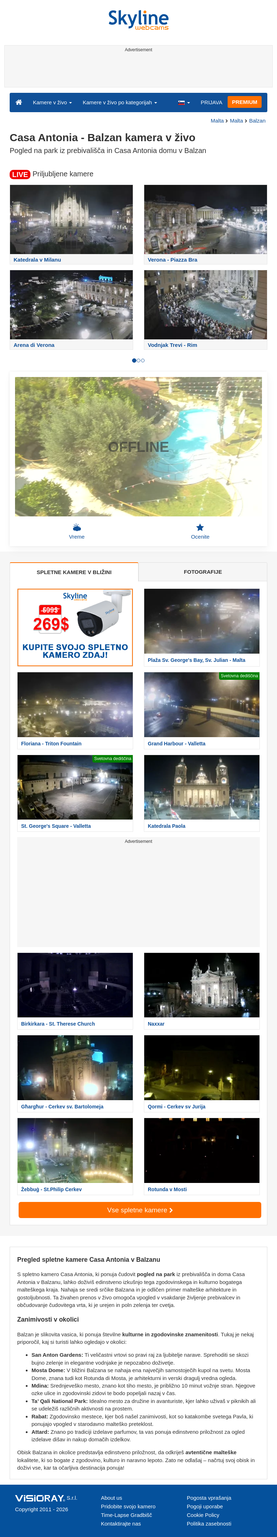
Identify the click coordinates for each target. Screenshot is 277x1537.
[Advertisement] (137, 71)
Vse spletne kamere (139, 1210)
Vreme (77, 531)
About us (111, 1498)
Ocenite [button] (200, 531)
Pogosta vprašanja (209, 1498)
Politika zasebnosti (209, 1524)
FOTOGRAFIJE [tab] (203, 572)
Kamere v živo (52, 102)
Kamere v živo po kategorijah (120, 102)
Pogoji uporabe (205, 1506)
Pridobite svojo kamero (128, 1506)
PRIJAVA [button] (211, 102)
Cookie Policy (203, 1515)
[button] (183, 102)
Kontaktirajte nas (121, 1524)
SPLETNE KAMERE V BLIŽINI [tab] (74, 572)
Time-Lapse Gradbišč (126, 1515)
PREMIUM (244, 102)
